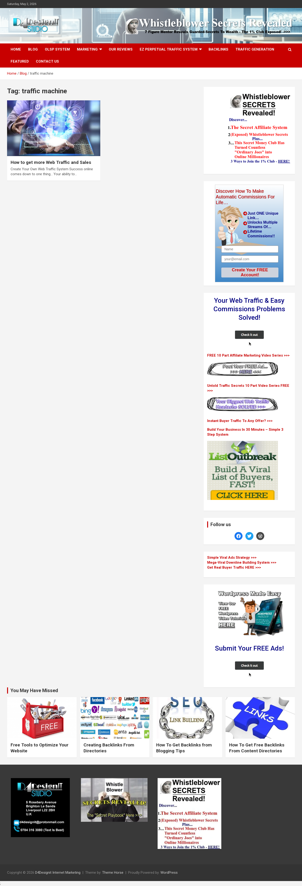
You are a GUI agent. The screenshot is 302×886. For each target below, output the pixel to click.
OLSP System (57, 49)
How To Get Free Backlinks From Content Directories (256, 748)
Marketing (87, 49)
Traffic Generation (254, 49)
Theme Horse (112, 872)
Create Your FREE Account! (250, 272)
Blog (33, 49)
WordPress (169, 872)
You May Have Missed (34, 690)
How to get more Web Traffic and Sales (51, 162)
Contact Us (47, 61)
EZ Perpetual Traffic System (168, 49)
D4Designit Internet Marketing (57, 872)
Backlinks (218, 49)
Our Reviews (121, 49)
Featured (20, 61)
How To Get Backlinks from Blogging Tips (184, 748)
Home (16, 49)
